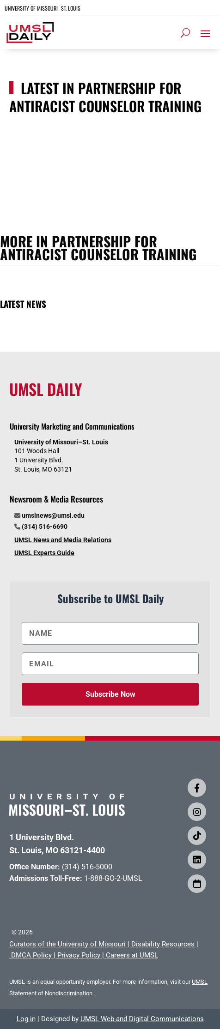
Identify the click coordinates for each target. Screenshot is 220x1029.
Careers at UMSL (132, 955)
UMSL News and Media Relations (62, 540)
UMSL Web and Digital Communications (142, 1019)
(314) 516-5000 (87, 866)
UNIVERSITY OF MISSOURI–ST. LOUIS (42, 8)
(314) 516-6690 (44, 526)
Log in (26, 1019)
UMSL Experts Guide (44, 552)
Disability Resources (163, 944)
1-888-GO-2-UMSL (113, 878)
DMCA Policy (31, 955)
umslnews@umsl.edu (53, 515)
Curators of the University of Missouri (67, 944)
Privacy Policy (78, 955)
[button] (205, 33)
